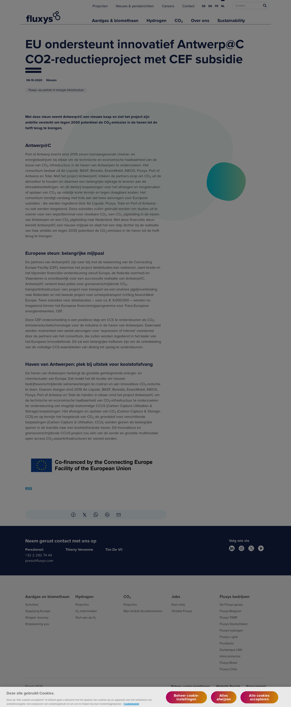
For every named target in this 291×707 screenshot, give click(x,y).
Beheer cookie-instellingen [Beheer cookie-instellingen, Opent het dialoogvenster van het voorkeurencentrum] (186, 699)
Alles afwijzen (224, 699)
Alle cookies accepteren (259, 699)
